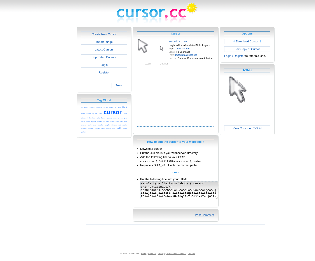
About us (152, 257)
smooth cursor (178, 41)
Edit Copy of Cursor (247, 49)
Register (104, 72)
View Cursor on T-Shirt (247, 128)
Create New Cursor (104, 34)
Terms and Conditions (176, 257)
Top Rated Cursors (104, 57)
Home (144, 257)
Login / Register (234, 55)
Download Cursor (247, 41)
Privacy (161, 257)
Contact (191, 257)
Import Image (104, 42)
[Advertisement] (57, 92)
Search (119, 85)
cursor (178, 48)
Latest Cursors (104, 49)
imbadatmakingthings (186, 55)
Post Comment (204, 218)
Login (104, 64)
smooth (185, 48)
